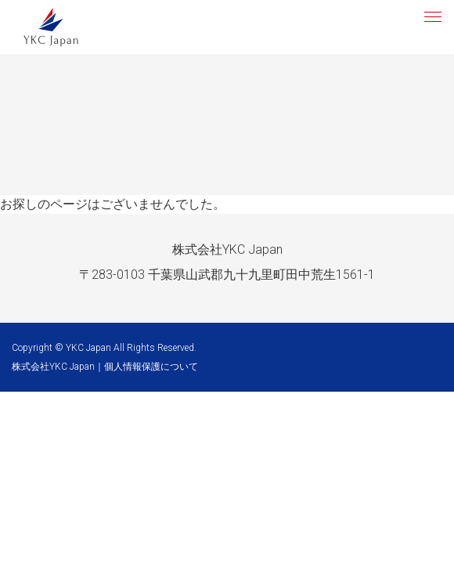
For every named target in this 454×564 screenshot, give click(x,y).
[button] (431, 15)
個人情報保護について (151, 366)
